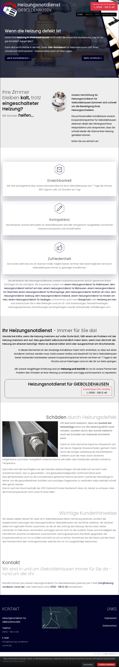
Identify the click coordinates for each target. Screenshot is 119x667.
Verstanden (88, 664)
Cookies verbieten (106, 664)
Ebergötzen (84, 299)
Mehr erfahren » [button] (93, 58)
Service (89, 14)
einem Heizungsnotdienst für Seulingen (30, 299)
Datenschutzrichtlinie (17, 661)
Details (6, 661)
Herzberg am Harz (106, 299)
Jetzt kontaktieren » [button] (18, 58)
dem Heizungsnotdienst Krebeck (52, 295)
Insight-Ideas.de (109, 654)
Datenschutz (110, 625)
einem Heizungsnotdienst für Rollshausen (86, 284)
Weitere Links (108, 14)
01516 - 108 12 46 (59, 586)
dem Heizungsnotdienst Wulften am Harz (87, 292)
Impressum (111, 618)
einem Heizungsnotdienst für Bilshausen (64, 288)
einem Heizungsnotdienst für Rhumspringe (41, 292)
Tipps (97, 14)
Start (80, 14)
